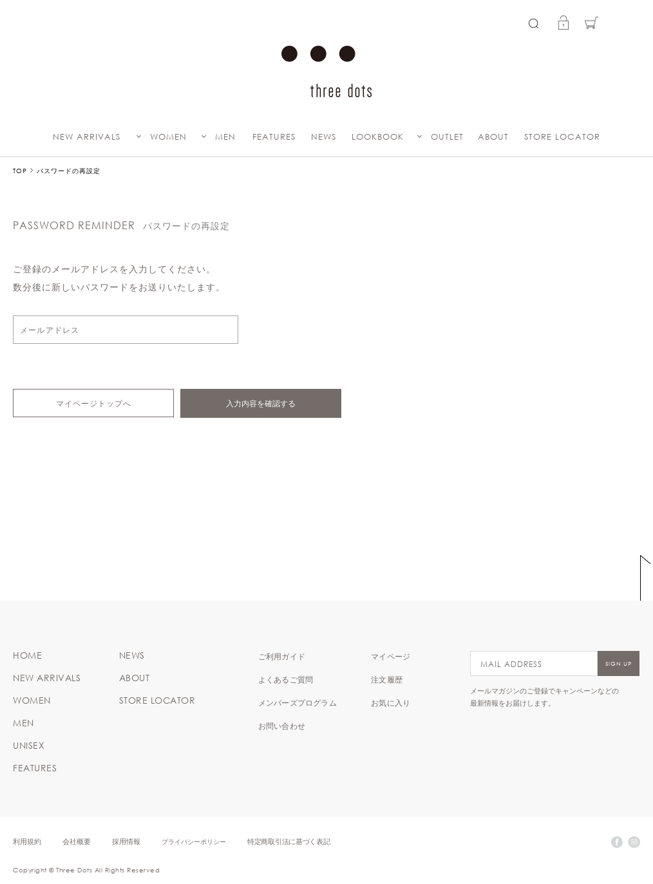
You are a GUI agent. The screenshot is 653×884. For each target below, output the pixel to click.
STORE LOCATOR (562, 137)
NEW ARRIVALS (86, 137)
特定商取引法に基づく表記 (288, 841)
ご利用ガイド (281, 656)
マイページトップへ (93, 403)
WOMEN (168, 137)
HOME (27, 655)
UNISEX (28, 745)
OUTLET (447, 137)
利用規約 (27, 841)
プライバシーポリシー (194, 841)
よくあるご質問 (285, 679)
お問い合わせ (281, 725)
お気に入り (390, 702)
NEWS (323, 137)
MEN (225, 137)
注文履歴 (386, 679)
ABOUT (493, 137)
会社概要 (76, 841)
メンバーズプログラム (297, 702)
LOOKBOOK (378, 137)
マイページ (390, 656)
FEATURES (274, 137)
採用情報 (126, 841)
